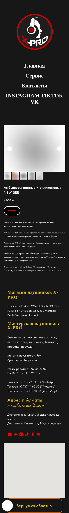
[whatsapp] (10, 434)
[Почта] (38, 434)
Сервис (34, 76)
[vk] (15, 434)
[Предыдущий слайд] (9, 148)
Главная (34, 66)
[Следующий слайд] (59, 148)
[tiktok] (27, 434)
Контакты (34, 85)
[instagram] (21, 434)
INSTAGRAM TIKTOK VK (34, 98)
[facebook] (32, 434)
